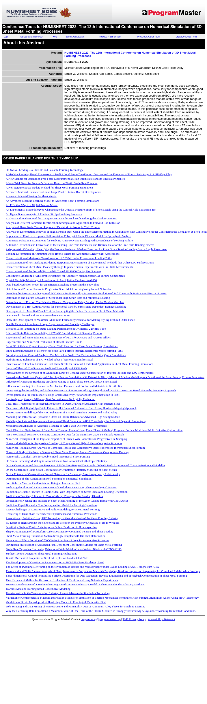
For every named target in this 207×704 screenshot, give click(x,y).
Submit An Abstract (75, 36)
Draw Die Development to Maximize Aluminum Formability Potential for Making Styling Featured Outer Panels (70, 319)
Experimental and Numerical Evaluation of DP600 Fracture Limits (44, 342)
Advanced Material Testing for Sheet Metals (31, 196)
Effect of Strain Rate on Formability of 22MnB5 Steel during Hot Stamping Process (54, 333)
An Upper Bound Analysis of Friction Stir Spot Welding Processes (44, 214)
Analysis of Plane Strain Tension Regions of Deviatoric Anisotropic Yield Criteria (53, 227)
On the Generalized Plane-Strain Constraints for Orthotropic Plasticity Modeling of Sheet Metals (61, 469)
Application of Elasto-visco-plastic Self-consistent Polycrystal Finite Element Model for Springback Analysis (68, 236)
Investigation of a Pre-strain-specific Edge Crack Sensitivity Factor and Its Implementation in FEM (62, 394)
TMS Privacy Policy (134, 619)
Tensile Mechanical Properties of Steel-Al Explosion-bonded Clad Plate (47, 558)
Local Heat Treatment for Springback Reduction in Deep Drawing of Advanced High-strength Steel (63, 403)
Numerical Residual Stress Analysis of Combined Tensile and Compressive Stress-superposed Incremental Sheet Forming (75, 447)
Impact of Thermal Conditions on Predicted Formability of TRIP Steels (46, 368)
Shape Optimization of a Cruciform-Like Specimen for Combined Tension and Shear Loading (59, 531)
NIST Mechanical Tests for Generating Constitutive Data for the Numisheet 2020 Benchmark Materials (65, 434)
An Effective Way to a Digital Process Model (32, 205)
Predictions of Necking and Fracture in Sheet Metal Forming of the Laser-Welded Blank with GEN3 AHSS (67, 500)
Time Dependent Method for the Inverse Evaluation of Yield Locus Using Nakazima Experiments (62, 580)
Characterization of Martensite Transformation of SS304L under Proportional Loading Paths (59, 258)
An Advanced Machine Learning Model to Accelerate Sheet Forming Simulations (52, 200)
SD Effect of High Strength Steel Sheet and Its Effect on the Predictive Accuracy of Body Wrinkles (62, 522)
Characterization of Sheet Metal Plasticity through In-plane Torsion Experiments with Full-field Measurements (69, 267)
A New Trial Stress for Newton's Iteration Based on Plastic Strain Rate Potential (51, 183)
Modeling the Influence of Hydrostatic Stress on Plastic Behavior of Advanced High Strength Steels (63, 416)
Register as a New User (31, 36)
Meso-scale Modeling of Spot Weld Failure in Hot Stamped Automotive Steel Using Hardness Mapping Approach (71, 408)
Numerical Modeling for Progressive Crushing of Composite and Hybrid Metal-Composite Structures (64, 443)
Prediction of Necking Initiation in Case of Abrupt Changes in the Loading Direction (54, 496)
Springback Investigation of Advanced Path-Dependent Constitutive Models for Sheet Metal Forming (64, 544)
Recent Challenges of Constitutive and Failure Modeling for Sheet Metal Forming (53, 509)
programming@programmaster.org (101, 619)
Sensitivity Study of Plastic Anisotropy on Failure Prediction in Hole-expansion (51, 527)
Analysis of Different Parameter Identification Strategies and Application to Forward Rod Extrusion (63, 222)
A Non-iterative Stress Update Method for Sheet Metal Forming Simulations (49, 187)
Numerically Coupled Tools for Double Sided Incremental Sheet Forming (48, 456)
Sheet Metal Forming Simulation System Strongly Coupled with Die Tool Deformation (55, 536)
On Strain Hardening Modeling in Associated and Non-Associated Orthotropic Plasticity (56, 461)
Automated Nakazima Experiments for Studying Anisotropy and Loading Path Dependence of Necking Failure (69, 240)
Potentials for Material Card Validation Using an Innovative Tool (43, 483)
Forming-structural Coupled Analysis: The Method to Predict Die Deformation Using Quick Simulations (66, 355)
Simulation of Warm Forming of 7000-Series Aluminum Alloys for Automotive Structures (57, 540)
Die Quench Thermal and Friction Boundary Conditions (38, 315)
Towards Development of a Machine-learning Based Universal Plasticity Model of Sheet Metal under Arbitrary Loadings (75, 584)
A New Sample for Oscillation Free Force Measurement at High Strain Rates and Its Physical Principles (65, 178)
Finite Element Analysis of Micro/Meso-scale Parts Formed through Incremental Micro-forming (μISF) (65, 350)
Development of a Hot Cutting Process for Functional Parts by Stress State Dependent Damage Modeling (66, 306)
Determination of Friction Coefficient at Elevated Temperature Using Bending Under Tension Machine (65, 302)
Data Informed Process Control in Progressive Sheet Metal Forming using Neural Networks (58, 289)
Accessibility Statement (161, 619)
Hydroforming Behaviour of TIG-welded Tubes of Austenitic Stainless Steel (49, 359)
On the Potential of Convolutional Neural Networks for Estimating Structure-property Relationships (63, 474)
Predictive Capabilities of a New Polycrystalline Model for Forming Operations (51, 505)
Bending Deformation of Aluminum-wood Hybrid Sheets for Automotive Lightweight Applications (62, 253)
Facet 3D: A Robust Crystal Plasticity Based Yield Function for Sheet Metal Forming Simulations (62, 346)
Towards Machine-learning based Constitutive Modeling (38, 588)
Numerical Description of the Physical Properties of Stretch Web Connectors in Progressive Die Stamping (66, 439)
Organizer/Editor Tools (187, 36)
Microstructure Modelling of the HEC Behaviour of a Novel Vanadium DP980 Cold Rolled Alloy (61, 412)
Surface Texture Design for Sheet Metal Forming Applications (41, 553)
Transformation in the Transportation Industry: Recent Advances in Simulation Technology (58, 593)
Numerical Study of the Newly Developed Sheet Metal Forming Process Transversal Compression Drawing (67, 452)
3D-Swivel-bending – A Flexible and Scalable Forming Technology (44, 170)
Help (55, 36)
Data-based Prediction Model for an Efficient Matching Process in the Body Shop (52, 284)
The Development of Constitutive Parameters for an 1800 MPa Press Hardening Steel (55, 562)
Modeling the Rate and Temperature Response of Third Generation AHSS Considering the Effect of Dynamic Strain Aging (76, 421)
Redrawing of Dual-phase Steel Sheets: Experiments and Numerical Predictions (51, 513)
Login (6, 36)
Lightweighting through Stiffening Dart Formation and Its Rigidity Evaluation (50, 399)
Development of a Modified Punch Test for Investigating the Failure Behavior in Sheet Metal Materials (65, 311)
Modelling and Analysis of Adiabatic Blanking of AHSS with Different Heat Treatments (56, 425)
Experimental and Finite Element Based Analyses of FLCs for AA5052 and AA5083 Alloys (58, 337)
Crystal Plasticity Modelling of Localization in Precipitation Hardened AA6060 (51, 280)
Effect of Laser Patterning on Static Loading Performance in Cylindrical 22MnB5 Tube (56, 328)
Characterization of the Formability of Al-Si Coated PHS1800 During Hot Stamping (54, 271)
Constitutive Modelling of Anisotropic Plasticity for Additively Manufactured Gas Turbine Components (65, 275)
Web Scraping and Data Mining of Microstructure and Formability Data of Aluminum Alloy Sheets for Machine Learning (75, 606)
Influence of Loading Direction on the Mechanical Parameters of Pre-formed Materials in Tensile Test (64, 386)
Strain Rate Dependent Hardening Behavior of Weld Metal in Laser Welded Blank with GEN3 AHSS (63, 549)
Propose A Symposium (110, 36)
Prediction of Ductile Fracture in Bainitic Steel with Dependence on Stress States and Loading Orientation (66, 491)
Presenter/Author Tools (148, 36)
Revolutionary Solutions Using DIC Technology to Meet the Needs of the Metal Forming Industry (62, 518)
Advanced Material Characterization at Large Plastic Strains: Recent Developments (53, 192)
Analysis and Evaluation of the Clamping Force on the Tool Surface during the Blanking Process (61, 218)
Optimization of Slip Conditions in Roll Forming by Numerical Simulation (48, 478)
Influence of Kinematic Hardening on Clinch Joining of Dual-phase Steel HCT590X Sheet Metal (61, 381)
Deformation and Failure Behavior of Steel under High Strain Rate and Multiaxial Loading (58, 297)
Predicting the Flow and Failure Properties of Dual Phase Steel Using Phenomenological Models (61, 487)
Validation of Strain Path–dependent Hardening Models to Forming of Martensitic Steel (56, 602)
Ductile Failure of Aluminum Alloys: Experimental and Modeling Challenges (50, 324)
